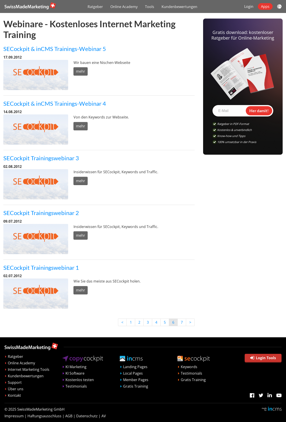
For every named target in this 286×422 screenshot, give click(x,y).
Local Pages (133, 373)
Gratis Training (135, 386)
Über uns (15, 388)
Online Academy (124, 6)
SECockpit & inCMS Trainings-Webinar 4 (54, 103)
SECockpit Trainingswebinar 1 (41, 267)
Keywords (189, 366)
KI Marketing (75, 366)
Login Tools (263, 357)
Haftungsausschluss (44, 416)
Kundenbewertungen (179, 6)
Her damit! (259, 110)
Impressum (14, 416)
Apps (265, 6)
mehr (80, 71)
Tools (149, 6)
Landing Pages (135, 366)
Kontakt (14, 395)
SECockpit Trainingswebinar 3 (41, 158)
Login (248, 6)
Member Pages (135, 379)
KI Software (74, 373)
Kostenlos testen (79, 379)
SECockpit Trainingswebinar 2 (41, 212)
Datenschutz (87, 416)
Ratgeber (95, 6)
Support (15, 382)
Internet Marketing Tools (28, 369)
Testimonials (76, 386)
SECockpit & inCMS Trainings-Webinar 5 (54, 48)
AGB (68, 416)
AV (103, 416)
